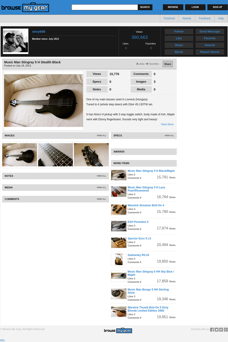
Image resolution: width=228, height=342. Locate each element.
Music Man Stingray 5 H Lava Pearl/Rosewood (146, 189)
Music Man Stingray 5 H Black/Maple (151, 170)
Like (179, 38)
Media (141, 89)
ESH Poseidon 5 (138, 222)
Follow (179, 31)
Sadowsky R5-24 (138, 255)
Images (141, 81)
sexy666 (38, 31)
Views (97, 74)
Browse (173, 7)
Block (179, 52)
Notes (97, 89)
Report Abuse (209, 52)
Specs (97, 81)
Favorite (210, 38)
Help (221, 18)
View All (101, 135)
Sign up (217, 7)
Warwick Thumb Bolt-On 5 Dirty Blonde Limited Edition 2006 (148, 309)
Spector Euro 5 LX (139, 238)
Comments (141, 74)
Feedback (205, 18)
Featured (169, 18)
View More (167, 124)
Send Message (209, 31)
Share (179, 45)
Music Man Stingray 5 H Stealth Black (32, 62)
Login (195, 7)
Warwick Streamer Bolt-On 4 (146, 205)
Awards (186, 18)
